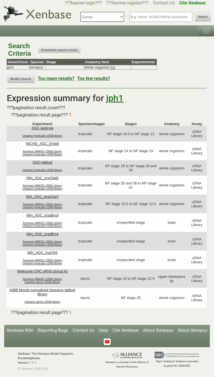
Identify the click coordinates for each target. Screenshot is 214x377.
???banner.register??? (127, 3)
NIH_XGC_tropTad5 (42, 178)
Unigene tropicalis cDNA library (42, 135)
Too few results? (93, 78)
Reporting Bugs (53, 330)
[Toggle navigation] (206, 31)
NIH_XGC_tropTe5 (42, 252)
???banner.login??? (83, 3)
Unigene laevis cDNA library (42, 282)
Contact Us (164, 3)
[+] (113, 67)
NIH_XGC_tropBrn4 (42, 234)
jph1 (114, 98)
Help (103, 330)
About (192, 330)
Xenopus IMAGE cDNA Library (42, 151)
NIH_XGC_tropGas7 (42, 196)
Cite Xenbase (126, 330)
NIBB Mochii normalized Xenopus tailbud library (42, 292)
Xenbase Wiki (20, 330)
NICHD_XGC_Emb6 (42, 144)
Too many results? (56, 78)
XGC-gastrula (42, 128)
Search (203, 17)
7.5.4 (32, 362)
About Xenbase (158, 330)
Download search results (59, 50)
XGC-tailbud (42, 162)
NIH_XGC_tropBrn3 (42, 215)
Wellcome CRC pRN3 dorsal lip (42, 271)
